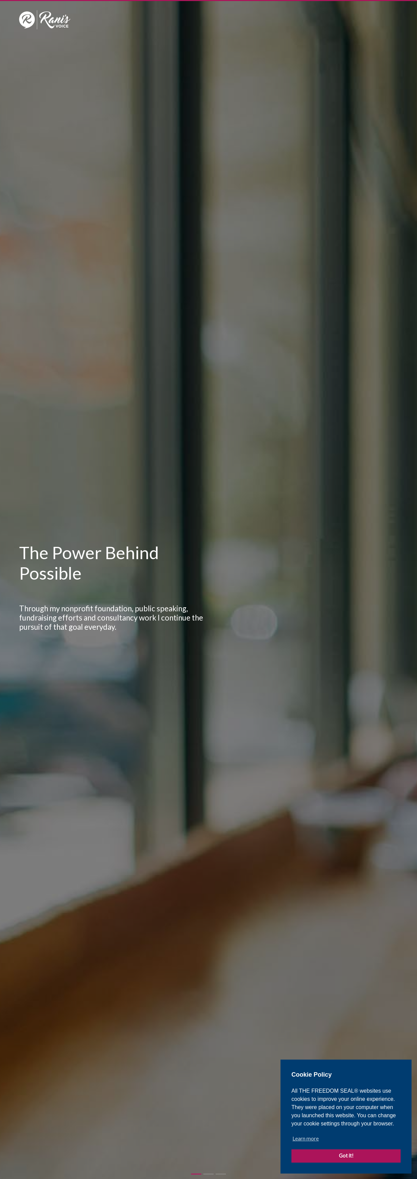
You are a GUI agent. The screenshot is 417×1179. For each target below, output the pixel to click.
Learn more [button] (305, 1138)
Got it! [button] (346, 1156)
